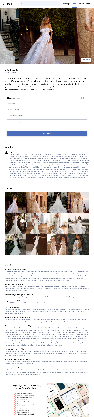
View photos (86, 59)
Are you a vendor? (85, 4)
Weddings (66, 4)
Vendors (74, 4)
